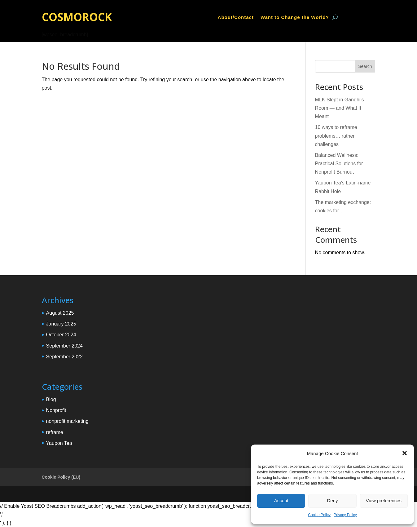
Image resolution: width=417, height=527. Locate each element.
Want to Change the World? (295, 17)
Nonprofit (56, 410)
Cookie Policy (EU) (61, 477)
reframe (54, 432)
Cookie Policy (319, 515)
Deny (332, 500)
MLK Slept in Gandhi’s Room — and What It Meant (339, 108)
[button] (405, 453)
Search (365, 66)
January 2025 (61, 323)
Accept (281, 500)
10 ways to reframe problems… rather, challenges (336, 136)
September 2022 (64, 356)
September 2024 (64, 345)
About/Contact (236, 17)
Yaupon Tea (59, 443)
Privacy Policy (345, 515)
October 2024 (61, 334)
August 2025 (60, 313)
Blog (51, 399)
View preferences (384, 500)
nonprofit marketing (67, 421)
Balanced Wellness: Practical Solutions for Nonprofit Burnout (339, 164)
